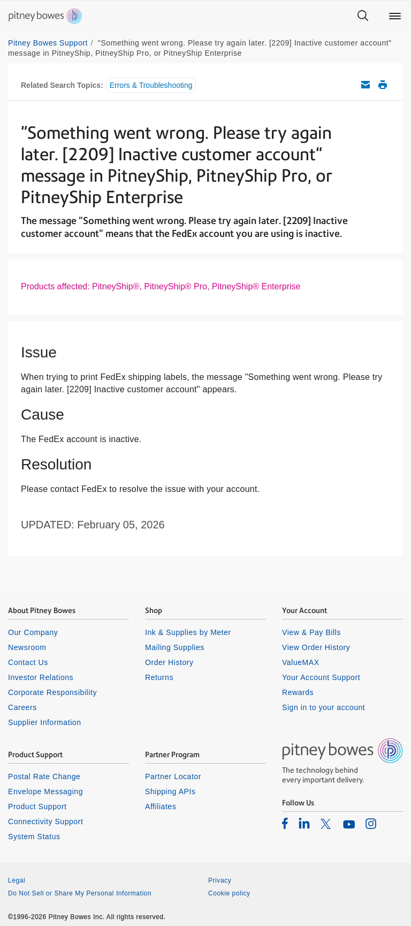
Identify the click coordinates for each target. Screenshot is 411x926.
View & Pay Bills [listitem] (311, 632)
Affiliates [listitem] (160, 806)
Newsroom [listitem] (27, 647)
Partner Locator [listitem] (173, 776)
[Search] (363, 16)
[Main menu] (395, 16)
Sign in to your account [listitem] (323, 707)
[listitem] (285, 823)
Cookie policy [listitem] (229, 893)
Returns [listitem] (159, 677)
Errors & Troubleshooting (151, 85)
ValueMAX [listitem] (300, 662)
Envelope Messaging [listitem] (45, 791)
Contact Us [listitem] (28, 662)
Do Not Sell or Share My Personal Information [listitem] (79, 893)
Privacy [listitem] (219, 880)
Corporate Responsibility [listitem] (52, 692)
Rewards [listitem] (298, 692)
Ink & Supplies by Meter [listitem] (188, 632)
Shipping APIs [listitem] (170, 791)
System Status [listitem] (34, 836)
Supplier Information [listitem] (44, 722)
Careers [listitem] (22, 707)
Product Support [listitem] (37, 806)
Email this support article (365, 84)
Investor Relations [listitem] (40, 677)
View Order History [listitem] (316, 647)
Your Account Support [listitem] (321, 677)
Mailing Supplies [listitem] (174, 647)
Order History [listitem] (169, 662)
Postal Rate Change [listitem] (44, 776)
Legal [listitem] (16, 880)
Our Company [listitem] (33, 632)
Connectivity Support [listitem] (45, 821)
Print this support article (382, 84)
